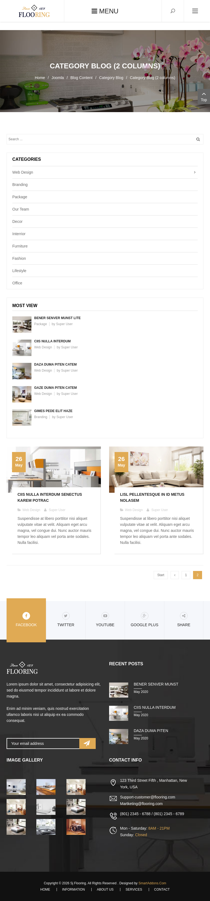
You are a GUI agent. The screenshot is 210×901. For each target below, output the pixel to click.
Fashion (19, 258)
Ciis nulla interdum (52, 341)
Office (17, 283)
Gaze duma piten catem (55, 388)
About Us (105, 889)
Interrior (18, 234)
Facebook (26, 619)
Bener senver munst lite (57, 318)
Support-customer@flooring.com (147, 797)
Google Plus (144, 619)
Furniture (20, 246)
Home (40, 77)
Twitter (65, 619)
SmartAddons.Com (152, 883)
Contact (162, 889)
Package (19, 197)
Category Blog (111, 77)
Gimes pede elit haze (53, 411)
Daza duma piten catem (55, 364)
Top (204, 96)
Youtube (105, 619)
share (183, 619)
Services (134, 889)
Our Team (20, 209)
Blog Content (82, 77)
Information (73, 889)
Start (160, 575)
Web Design (22, 172)
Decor (17, 221)
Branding (20, 184)
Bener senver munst (156, 684)
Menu (105, 11)
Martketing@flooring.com (141, 803)
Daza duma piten (151, 730)
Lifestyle (19, 271)
